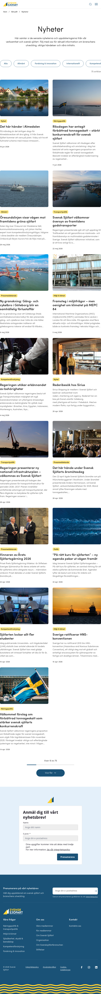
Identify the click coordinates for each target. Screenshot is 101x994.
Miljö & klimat (9, 934)
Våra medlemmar (44, 926)
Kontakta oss (75, 926)
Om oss (40, 920)
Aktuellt (14, 12)
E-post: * (27, 834)
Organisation (42, 940)
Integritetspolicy (92, 897)
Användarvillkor (49, 967)
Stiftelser (40, 950)
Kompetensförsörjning (13, 947)
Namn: (26, 823)
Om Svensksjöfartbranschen (49, 945)
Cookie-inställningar (65, 968)
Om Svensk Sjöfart (45, 936)
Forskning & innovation (14, 951)
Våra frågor (9, 920)
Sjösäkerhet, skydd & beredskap (13, 940)
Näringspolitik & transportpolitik (10, 927)
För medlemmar (43, 931)
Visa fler (50, 773)
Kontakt (73, 920)
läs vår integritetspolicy (58, 849)
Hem (5, 12)
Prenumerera (67, 857)
